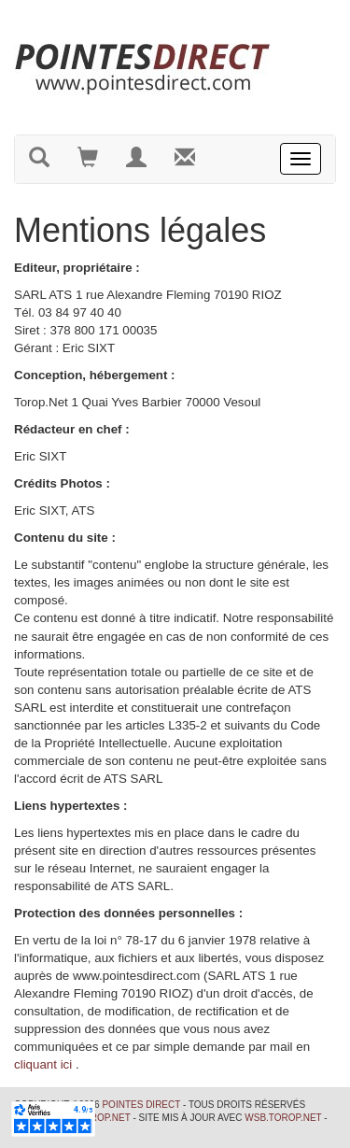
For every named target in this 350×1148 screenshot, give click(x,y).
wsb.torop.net (283, 1118)
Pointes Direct (141, 1104)
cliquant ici (43, 1064)
